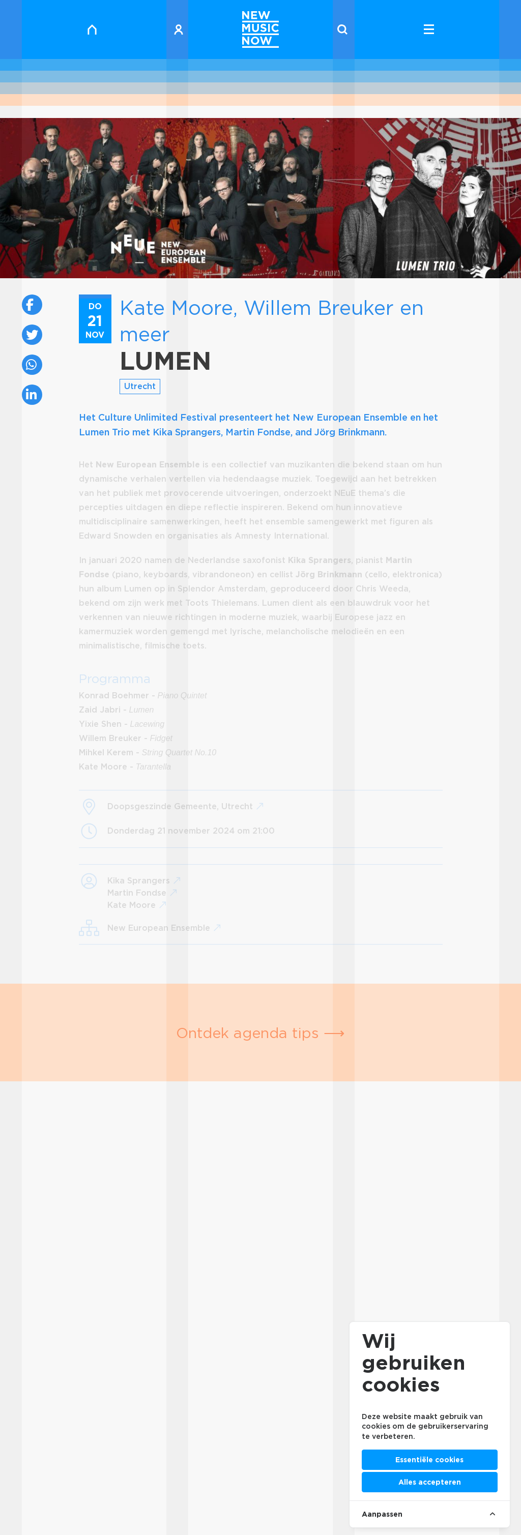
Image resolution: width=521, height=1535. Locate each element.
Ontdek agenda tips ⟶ (260, 1033)
